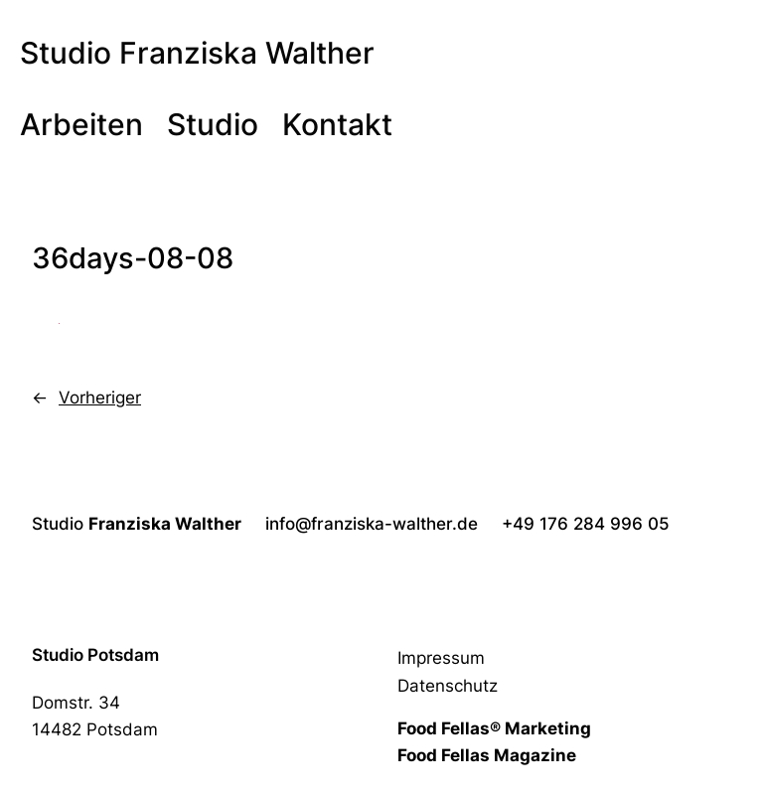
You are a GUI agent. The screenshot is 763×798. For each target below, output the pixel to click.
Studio (136, 524)
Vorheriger (100, 397)
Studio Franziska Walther (197, 53)
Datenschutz (447, 686)
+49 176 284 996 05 (586, 524)
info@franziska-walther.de (371, 524)
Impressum (441, 658)
